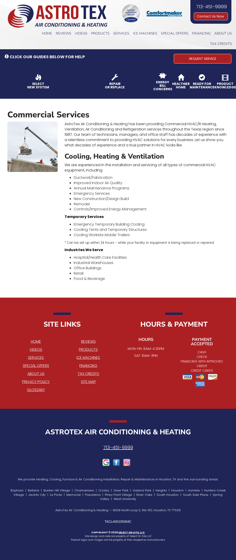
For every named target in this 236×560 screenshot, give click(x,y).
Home (47, 33)
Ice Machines (145, 33)
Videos (81, 33)
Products (100, 33)
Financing (201, 33)
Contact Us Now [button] (211, 16)
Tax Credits (221, 43)
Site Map (88, 381)
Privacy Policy (36, 381)
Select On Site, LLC (131, 532)
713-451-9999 (118, 447)
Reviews (63, 33)
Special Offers (174, 33)
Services (121, 33)
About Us (223, 33)
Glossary (36, 389)
